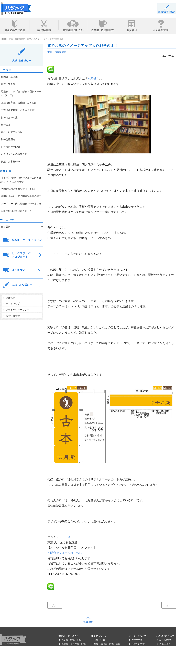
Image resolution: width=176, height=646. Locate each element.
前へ (168, 605)
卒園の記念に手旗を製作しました (19, 189)
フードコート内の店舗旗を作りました (21, 203)
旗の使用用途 (8, 139)
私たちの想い (164, 640)
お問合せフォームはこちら (64, 553)
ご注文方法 (135, 640)
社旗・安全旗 (8, 84)
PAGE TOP (88, 622)
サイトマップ (11, 303)
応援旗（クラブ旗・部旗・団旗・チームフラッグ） (20, 93)
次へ (54, 605)
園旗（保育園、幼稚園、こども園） (20, 102)
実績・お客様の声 (56, 52)
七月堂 (92, 78)
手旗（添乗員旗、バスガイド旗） (19, 110)
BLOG (166, 8)
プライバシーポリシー (16, 309)
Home (3, 39)
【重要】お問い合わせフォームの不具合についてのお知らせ (20, 179)
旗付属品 (5, 124)
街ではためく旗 (9, 117)
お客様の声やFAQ (10, 147)
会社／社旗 (98, 640)
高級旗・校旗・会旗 (70, 640)
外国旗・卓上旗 (9, 76)
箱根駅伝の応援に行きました (16, 210)
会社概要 (9, 297)
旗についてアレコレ (11, 132)
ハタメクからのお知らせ (14, 154)
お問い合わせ (11, 315)
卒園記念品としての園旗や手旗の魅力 (21, 196)
